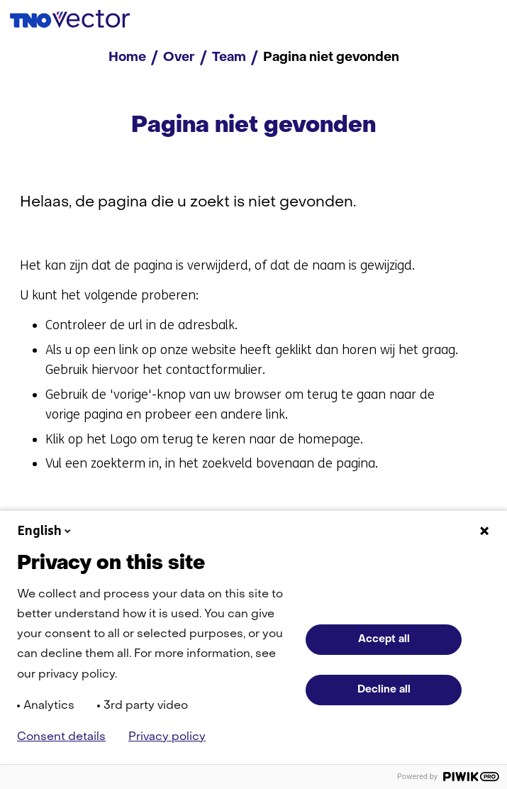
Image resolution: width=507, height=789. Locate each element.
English (45, 531)
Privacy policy (167, 737)
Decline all (384, 690)
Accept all (384, 639)
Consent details (61, 737)
